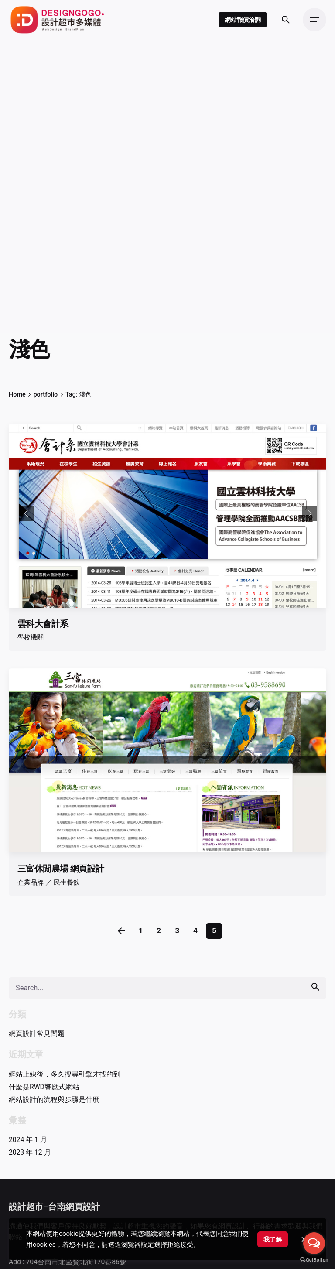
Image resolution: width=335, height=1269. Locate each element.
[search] (315, 987)
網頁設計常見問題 (37, 1034)
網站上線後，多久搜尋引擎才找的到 (64, 1074)
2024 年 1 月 (28, 1140)
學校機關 (30, 637)
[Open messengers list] (314, 1243)
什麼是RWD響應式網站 (44, 1087)
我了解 (272, 1239)
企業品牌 (30, 882)
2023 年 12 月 (30, 1152)
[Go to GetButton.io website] (314, 1260)
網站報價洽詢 (243, 19)
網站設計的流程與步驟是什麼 (54, 1099)
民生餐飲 (67, 882)
